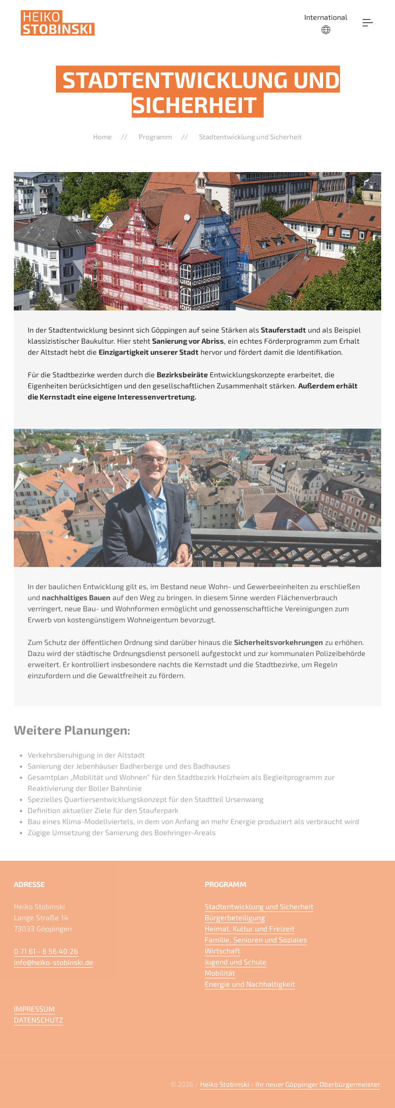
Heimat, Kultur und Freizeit (250, 928)
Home (102, 136)
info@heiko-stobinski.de (53, 962)
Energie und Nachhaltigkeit (250, 983)
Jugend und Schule (235, 961)
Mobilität (220, 972)
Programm (155, 136)
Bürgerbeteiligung (235, 917)
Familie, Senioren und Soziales (256, 939)
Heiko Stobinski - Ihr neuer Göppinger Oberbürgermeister (290, 1084)
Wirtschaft (222, 950)
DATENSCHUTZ (38, 1019)
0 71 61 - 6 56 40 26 (46, 951)
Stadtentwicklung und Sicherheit (250, 136)
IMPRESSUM (34, 1008)
